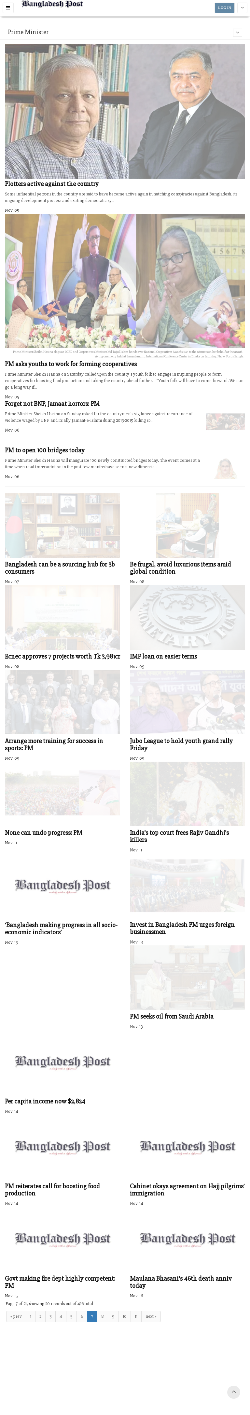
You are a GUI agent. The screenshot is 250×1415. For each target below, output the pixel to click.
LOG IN (224, 7)
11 (136, 1316)
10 (125, 1316)
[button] (8, 8)
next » (151, 1316)
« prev (16, 1316)
